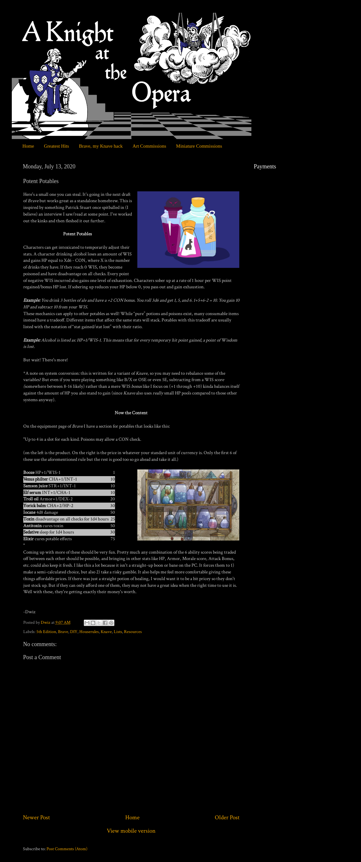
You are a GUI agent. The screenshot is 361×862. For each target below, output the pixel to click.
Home (28, 146)
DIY (73, 632)
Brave (63, 632)
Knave (106, 632)
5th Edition (46, 632)
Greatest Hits (56, 146)
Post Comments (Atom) (67, 849)
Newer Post (36, 817)
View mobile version (131, 831)
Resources (133, 632)
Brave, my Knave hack (101, 146)
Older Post (227, 817)
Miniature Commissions (199, 146)
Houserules (89, 632)
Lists (118, 632)
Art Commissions (149, 146)
